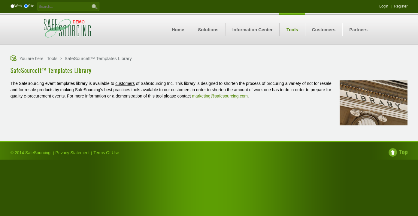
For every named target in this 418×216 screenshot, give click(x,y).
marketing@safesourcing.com (219, 96)
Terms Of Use (106, 152)
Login (383, 6)
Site (31, 6)
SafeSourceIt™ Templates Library (98, 58)
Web (18, 6)
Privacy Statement (73, 152)
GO (94, 6)
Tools (52, 58)
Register (401, 6)
